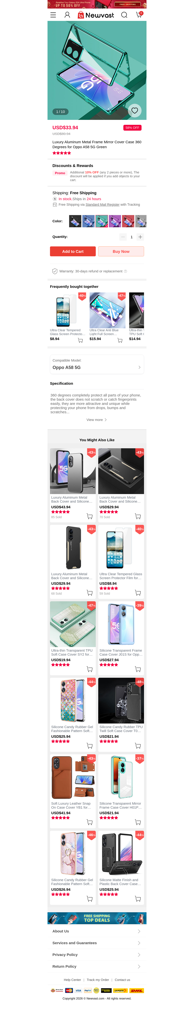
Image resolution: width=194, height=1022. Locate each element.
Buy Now (121, 251)
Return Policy (64, 966)
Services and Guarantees (74, 943)
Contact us (122, 980)
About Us (60, 931)
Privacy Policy (65, 955)
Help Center (72, 980)
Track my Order (98, 980)
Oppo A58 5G (67, 367)
